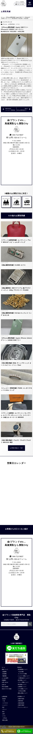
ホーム (2, 17)
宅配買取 (27, 204)
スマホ (18, 24)
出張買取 (16, 204)
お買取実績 (11, 24)
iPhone (4, 24)
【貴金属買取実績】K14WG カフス (13, 265)
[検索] (30, 624)
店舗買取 (6, 204)
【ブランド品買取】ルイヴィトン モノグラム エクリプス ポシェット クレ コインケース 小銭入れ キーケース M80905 (16, 415)
